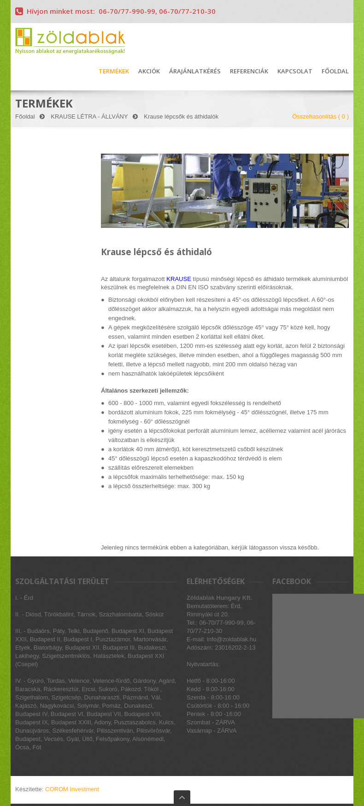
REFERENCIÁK (249, 71)
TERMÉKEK (114, 71)
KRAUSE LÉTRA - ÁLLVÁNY (89, 116)
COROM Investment (72, 789)
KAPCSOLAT (294, 71)
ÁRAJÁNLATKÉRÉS (195, 71)
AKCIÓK (149, 71)
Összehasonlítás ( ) (320, 116)
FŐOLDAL (335, 71)
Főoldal (25, 116)
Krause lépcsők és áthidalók (181, 116)
